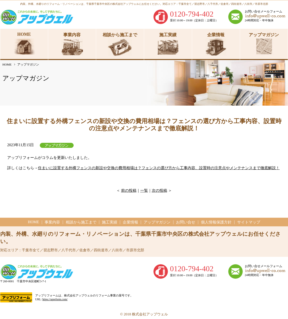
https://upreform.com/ (55, 299)
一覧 (144, 190)
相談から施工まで (81, 222)
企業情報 (130, 222)
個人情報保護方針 (216, 222)
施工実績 (109, 222)
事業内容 (52, 222)
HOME (7, 64)
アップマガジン (157, 222)
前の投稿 (128, 190)
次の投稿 (159, 190)
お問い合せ (185, 222)
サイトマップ (248, 222)
